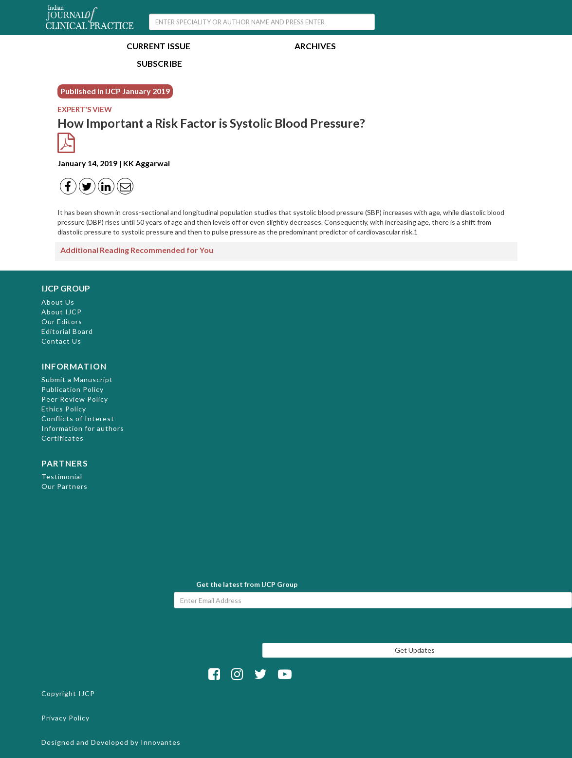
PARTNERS (64, 463)
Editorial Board (67, 331)
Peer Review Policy (74, 399)
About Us (57, 302)
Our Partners (64, 486)
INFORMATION (74, 366)
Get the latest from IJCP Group (246, 584)
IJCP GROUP (65, 288)
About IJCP (61, 312)
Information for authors (82, 428)
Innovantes (161, 742)
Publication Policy (72, 389)
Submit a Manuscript (77, 379)
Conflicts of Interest (77, 418)
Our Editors (61, 321)
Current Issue (158, 47)
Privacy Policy (65, 718)
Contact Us (61, 341)
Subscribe (159, 64)
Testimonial (61, 476)
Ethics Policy (63, 409)
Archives (315, 47)
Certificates (62, 438)
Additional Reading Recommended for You (136, 249)
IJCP (86, 693)
